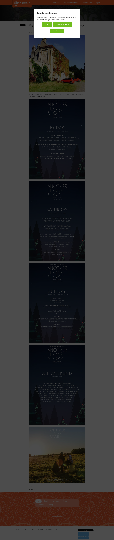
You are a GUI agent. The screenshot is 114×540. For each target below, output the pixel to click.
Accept (47, 24)
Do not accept (57, 31)
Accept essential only (62, 24)
